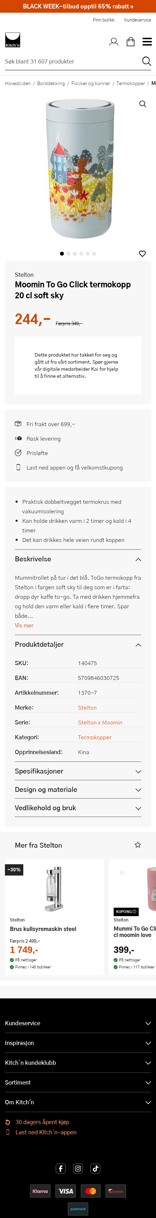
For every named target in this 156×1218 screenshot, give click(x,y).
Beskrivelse (33, 559)
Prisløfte (37, 453)
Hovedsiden (18, 82)
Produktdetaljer (39, 644)
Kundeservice (137, 20)
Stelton (24, 274)
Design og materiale (46, 789)
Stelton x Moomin (100, 722)
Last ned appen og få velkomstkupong (74, 467)
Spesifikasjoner (39, 771)
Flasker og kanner (90, 82)
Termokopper (130, 82)
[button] (142, 253)
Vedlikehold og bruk (45, 807)
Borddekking (51, 82)
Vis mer (24, 625)
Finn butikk (103, 20)
